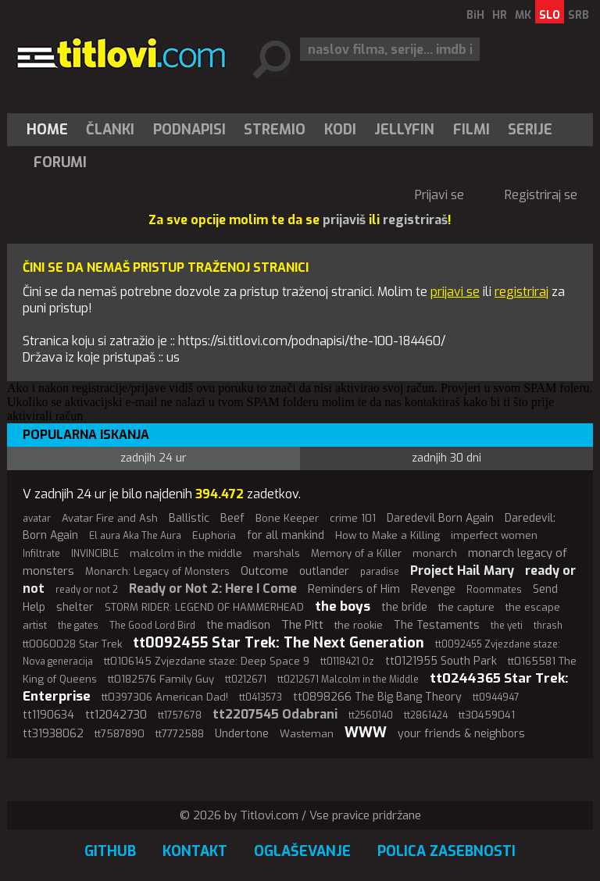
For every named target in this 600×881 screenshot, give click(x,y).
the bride (404, 607)
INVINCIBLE (95, 554)
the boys (342, 606)
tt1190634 (48, 715)
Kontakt (194, 851)
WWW (366, 732)
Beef (232, 518)
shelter (75, 607)
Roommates (494, 589)
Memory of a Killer (356, 553)
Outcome (264, 571)
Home (47, 129)
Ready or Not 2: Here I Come (213, 588)
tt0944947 (496, 697)
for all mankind (285, 535)
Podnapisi (189, 129)
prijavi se (455, 292)
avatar (37, 518)
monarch (434, 553)
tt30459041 (487, 715)
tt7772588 (179, 733)
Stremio (274, 129)
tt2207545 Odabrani (275, 714)
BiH (475, 15)
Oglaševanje (302, 851)
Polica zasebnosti (446, 851)
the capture (466, 607)
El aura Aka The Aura (135, 536)
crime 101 (353, 518)
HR (499, 15)
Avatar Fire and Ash (110, 518)
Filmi (471, 129)
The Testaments (437, 625)
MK (523, 15)
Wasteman (307, 733)
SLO (549, 15)
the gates (78, 625)
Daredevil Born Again (440, 518)
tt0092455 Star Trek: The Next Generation (278, 642)
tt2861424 (426, 715)
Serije (530, 129)
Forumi (60, 162)
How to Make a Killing (387, 535)
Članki (110, 129)
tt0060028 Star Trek (72, 644)
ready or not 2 (86, 589)
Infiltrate (41, 554)
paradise (379, 571)
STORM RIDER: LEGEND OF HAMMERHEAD (204, 607)
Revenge (433, 589)
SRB (578, 15)
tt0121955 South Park (441, 661)
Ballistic (189, 518)
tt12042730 (116, 714)
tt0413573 (260, 697)
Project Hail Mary (462, 570)
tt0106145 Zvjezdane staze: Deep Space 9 (206, 661)
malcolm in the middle (186, 553)
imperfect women (494, 535)
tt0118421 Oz (347, 661)
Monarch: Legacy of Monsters (157, 571)
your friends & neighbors (461, 733)
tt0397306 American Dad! (165, 697)
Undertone (242, 733)
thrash (548, 625)
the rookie (358, 625)
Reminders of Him (354, 589)
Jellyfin (404, 129)
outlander (324, 571)
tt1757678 (180, 715)
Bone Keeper (287, 518)
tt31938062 (53, 733)
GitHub (110, 851)
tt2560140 (370, 715)
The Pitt (302, 625)
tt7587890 (120, 733)
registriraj (521, 292)
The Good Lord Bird (152, 625)
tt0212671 (245, 679)
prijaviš (344, 220)
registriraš (415, 220)
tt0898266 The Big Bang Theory (377, 697)
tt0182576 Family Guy (161, 679)
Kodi (340, 129)
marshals (276, 553)
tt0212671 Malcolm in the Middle (348, 679)
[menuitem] (51, 129)
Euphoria (214, 535)
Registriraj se (541, 195)
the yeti (507, 625)
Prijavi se (439, 195)
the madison (238, 625)
